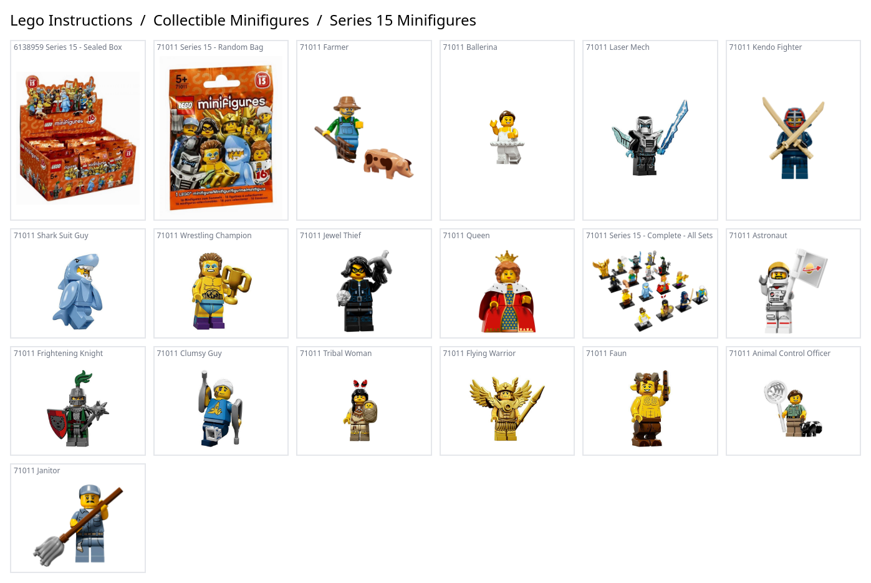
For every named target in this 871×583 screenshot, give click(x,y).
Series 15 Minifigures (403, 20)
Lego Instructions (71, 20)
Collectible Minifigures (231, 20)
